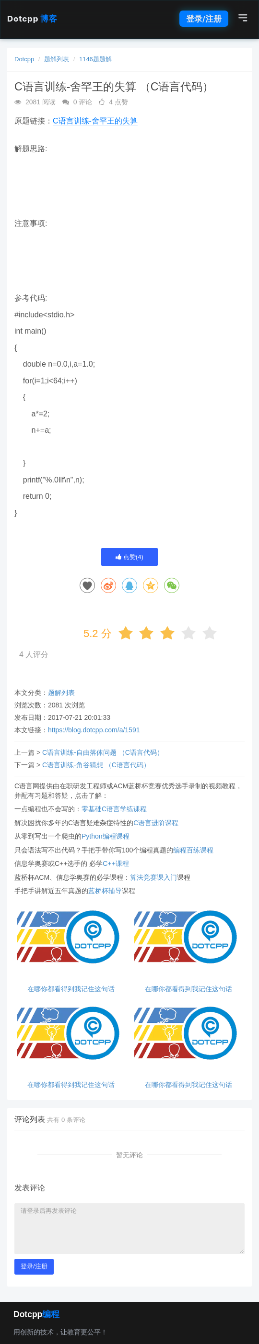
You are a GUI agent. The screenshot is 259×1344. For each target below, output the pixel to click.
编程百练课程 (193, 850)
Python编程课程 (106, 836)
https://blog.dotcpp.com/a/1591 (94, 730)
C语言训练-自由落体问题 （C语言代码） (103, 752)
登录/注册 (204, 18)
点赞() (129, 556)
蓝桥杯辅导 (105, 891)
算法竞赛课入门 (153, 877)
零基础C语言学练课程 (114, 809)
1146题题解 (95, 59)
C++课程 (116, 863)
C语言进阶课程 (155, 823)
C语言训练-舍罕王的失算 (95, 121)
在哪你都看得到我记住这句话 (71, 989)
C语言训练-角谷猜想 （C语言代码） (96, 765)
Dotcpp (32, 18)
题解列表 (56, 59)
